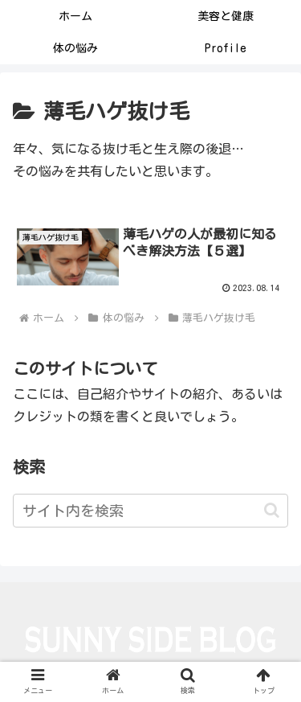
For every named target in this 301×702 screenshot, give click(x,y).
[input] (150, 511)
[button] (272, 510)
